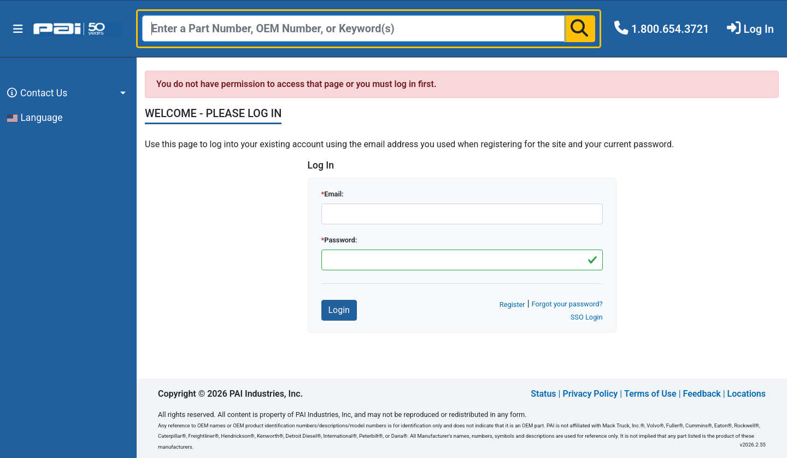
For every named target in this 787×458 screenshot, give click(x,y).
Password (339, 240)
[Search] (353, 28)
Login (339, 310)
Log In (759, 29)
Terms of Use (650, 394)
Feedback (702, 394)
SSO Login (587, 317)
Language (35, 117)
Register (512, 304)
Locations (746, 394)
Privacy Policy (590, 394)
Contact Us (35, 93)
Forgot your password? (567, 304)
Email (333, 194)
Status (543, 394)
